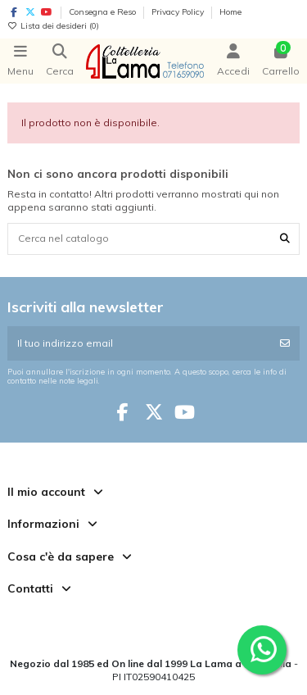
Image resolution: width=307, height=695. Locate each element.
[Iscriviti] (285, 343)
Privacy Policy (178, 12)
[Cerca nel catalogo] (285, 239)
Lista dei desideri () (53, 25)
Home (230, 12)
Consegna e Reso (103, 12)
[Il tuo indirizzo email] (139, 343)
